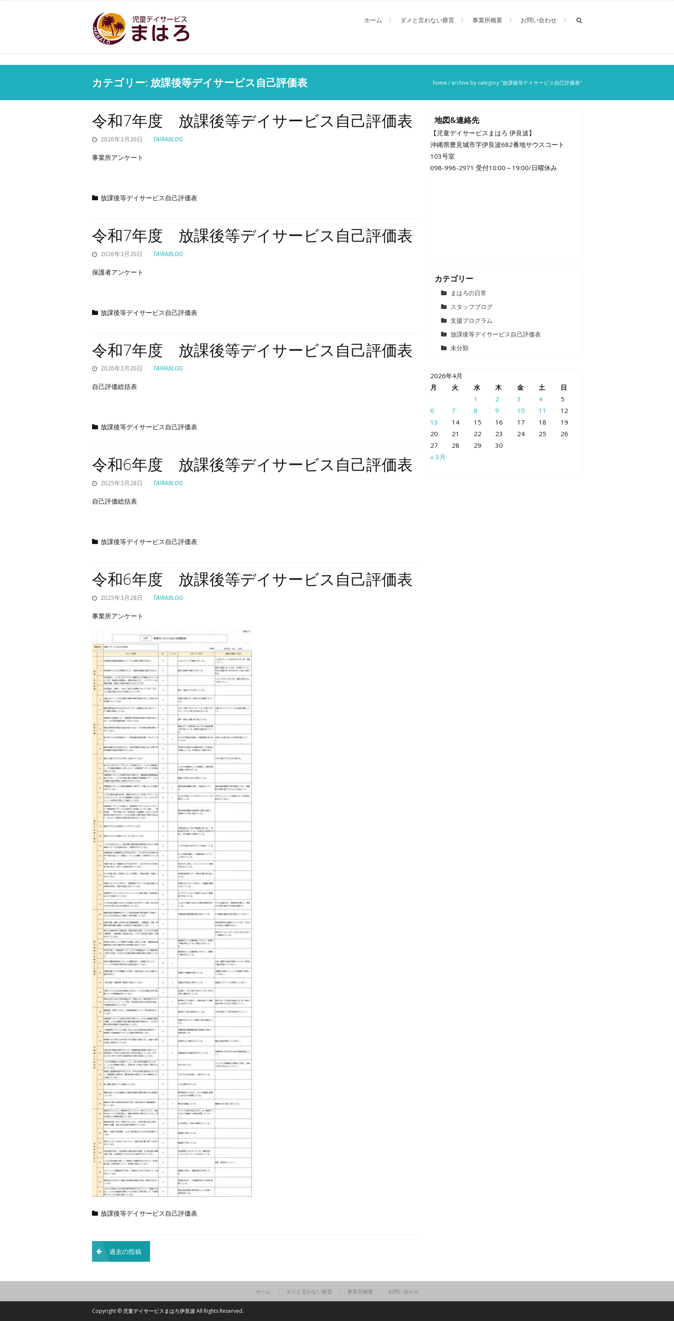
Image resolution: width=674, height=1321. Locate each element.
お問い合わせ (539, 20)
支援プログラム (471, 320)
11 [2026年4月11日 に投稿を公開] (542, 410)
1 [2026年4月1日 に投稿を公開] (476, 398)
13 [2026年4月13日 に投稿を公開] (434, 422)
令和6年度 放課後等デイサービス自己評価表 (252, 464)
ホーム (373, 20)
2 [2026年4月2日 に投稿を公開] (497, 398)
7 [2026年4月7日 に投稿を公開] (454, 410)
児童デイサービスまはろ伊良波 (159, 1311)
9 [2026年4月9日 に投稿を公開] (497, 410)
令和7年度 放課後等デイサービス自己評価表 (252, 120)
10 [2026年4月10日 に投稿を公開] (521, 410)
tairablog (168, 139)
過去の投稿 (125, 1251)
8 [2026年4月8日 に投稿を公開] (476, 410)
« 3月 (438, 457)
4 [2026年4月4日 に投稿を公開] (540, 398)
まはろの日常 (468, 293)
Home (440, 82)
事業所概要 (487, 20)
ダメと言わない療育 (427, 20)
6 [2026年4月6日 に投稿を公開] (432, 410)
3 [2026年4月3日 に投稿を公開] (519, 398)
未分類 (459, 348)
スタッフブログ (471, 307)
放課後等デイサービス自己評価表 (149, 197)
